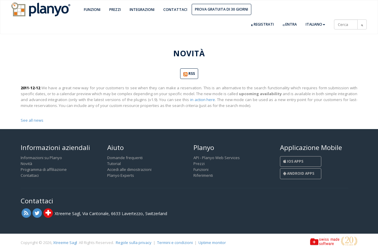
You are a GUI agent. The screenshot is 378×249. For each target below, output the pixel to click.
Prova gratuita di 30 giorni (221, 9)
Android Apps (298, 173)
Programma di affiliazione (44, 169)
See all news (32, 120)
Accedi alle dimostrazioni (129, 169)
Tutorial (114, 163)
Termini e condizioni (175, 242)
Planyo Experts (120, 175)
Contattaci (175, 9)
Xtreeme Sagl (65, 242)
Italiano (315, 24)
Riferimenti (203, 175)
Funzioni (92, 9)
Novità (26, 163)
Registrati (262, 24)
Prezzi (115, 9)
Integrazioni (142, 9)
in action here (202, 99)
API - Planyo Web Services (216, 157)
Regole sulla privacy (133, 242)
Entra (290, 24)
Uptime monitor (212, 242)
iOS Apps (293, 161)
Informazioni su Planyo (41, 157)
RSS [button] (189, 74)
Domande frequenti (125, 157)
